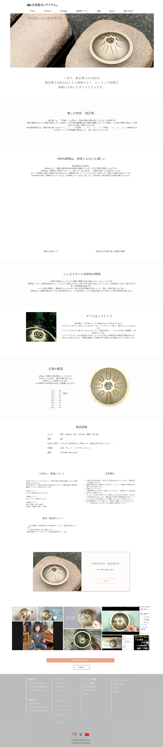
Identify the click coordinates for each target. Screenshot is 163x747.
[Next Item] (145, 628)
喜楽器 (36, 4)
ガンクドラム (48, 4)
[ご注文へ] (106, 581)
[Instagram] (75, 735)
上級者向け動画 (89, 690)
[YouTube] (87, 735)
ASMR (85, 694)
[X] (81, 735)
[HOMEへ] (82, 667)
